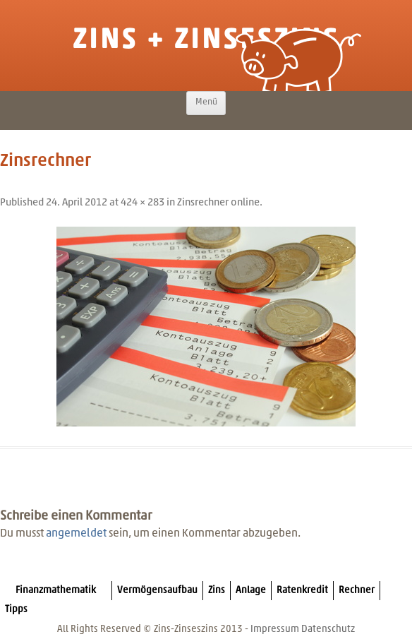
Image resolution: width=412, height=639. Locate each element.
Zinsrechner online (218, 203)
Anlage (251, 590)
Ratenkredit (302, 590)
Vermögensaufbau (157, 590)
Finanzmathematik (56, 590)
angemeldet (76, 533)
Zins (216, 590)
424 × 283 (142, 203)
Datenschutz (328, 629)
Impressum (274, 629)
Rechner (357, 590)
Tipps (16, 609)
